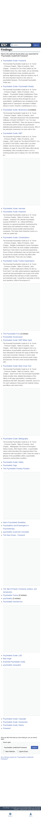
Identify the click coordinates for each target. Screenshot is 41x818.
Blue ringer (7, 659)
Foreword (6, 728)
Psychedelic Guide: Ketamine (14, 212)
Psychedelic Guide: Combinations (16, 237)
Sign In (36, 45)
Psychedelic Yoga (10, 465)
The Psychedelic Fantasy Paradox (16, 469)
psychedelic (7, 598)
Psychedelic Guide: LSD (12, 655)
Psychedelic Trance (10, 595)
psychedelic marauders (12, 665)
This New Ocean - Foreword (14, 535)
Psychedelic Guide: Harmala (14, 208)
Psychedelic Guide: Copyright (14, 719)
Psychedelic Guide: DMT (12, 133)
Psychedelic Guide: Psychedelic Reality (18, 86)
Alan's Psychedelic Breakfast (14, 522)
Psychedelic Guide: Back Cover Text (17, 366)
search (34, 747)
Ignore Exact (22, 751)
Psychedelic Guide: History (13, 725)
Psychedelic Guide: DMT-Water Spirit (17, 340)
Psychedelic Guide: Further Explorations (18, 261)
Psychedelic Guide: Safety (13, 462)
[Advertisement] (20, 21)
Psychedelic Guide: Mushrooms (15, 110)
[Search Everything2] (20, 45)
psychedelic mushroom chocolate (16, 532)
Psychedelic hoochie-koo (12, 602)
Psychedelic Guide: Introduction (15, 722)
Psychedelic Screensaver (13, 337)
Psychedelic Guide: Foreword (14, 61)
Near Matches (9, 751)
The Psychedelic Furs (11, 334)
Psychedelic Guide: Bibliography (15, 439)
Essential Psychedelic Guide (14, 662)
